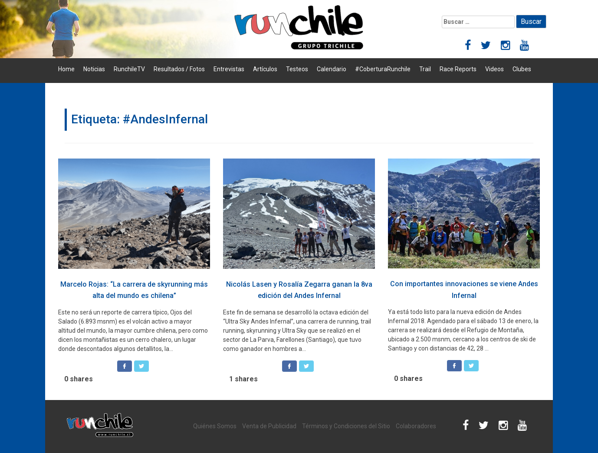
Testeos (297, 69)
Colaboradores (416, 426)
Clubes (522, 69)
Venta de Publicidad (269, 426)
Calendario (331, 69)
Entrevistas (229, 69)
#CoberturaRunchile (383, 69)
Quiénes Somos (215, 426)
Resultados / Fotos (179, 69)
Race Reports (458, 69)
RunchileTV (129, 69)
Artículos (265, 69)
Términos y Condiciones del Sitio (346, 426)
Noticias (94, 69)
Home (66, 69)
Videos (494, 69)
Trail (425, 69)
